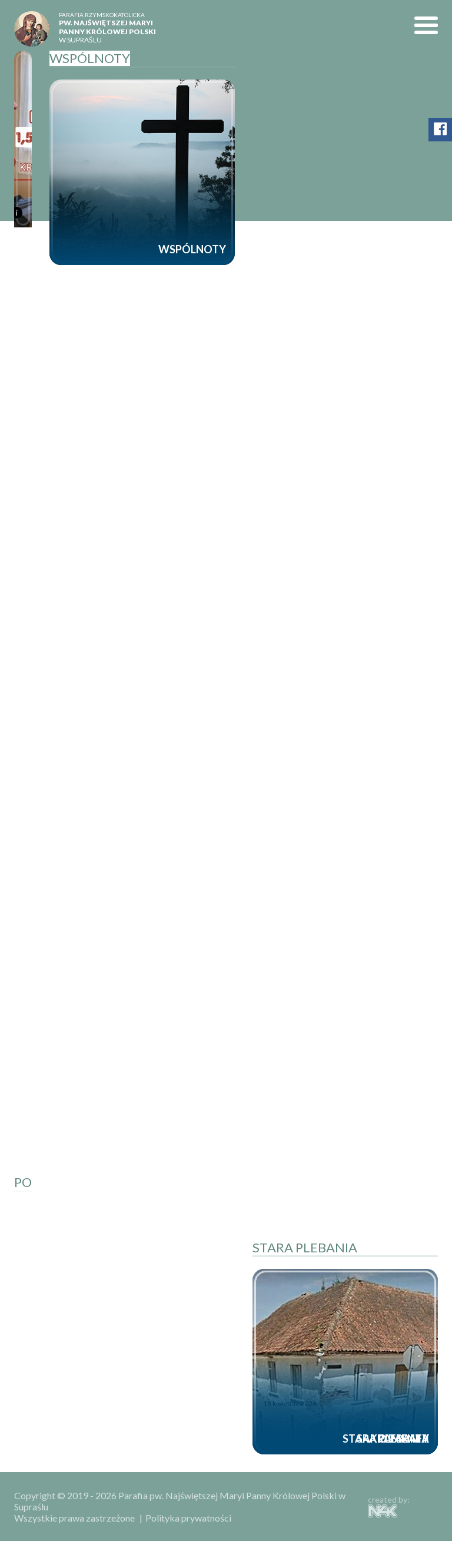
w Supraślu (113, 27)
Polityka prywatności (188, 1517)
